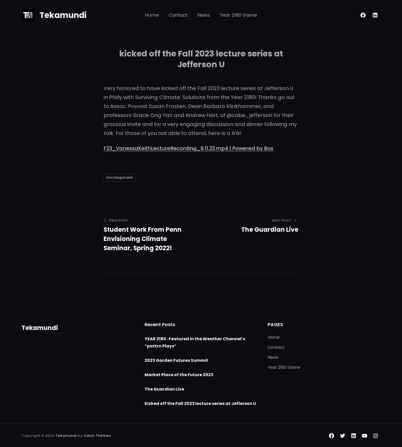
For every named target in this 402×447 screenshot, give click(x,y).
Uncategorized (119, 177)
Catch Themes (97, 435)
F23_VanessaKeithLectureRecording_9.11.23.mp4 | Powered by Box (189, 148)
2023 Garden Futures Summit (176, 360)
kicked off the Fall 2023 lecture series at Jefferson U (200, 403)
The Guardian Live (164, 389)
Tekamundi (63, 15)
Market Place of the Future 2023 (179, 374)
